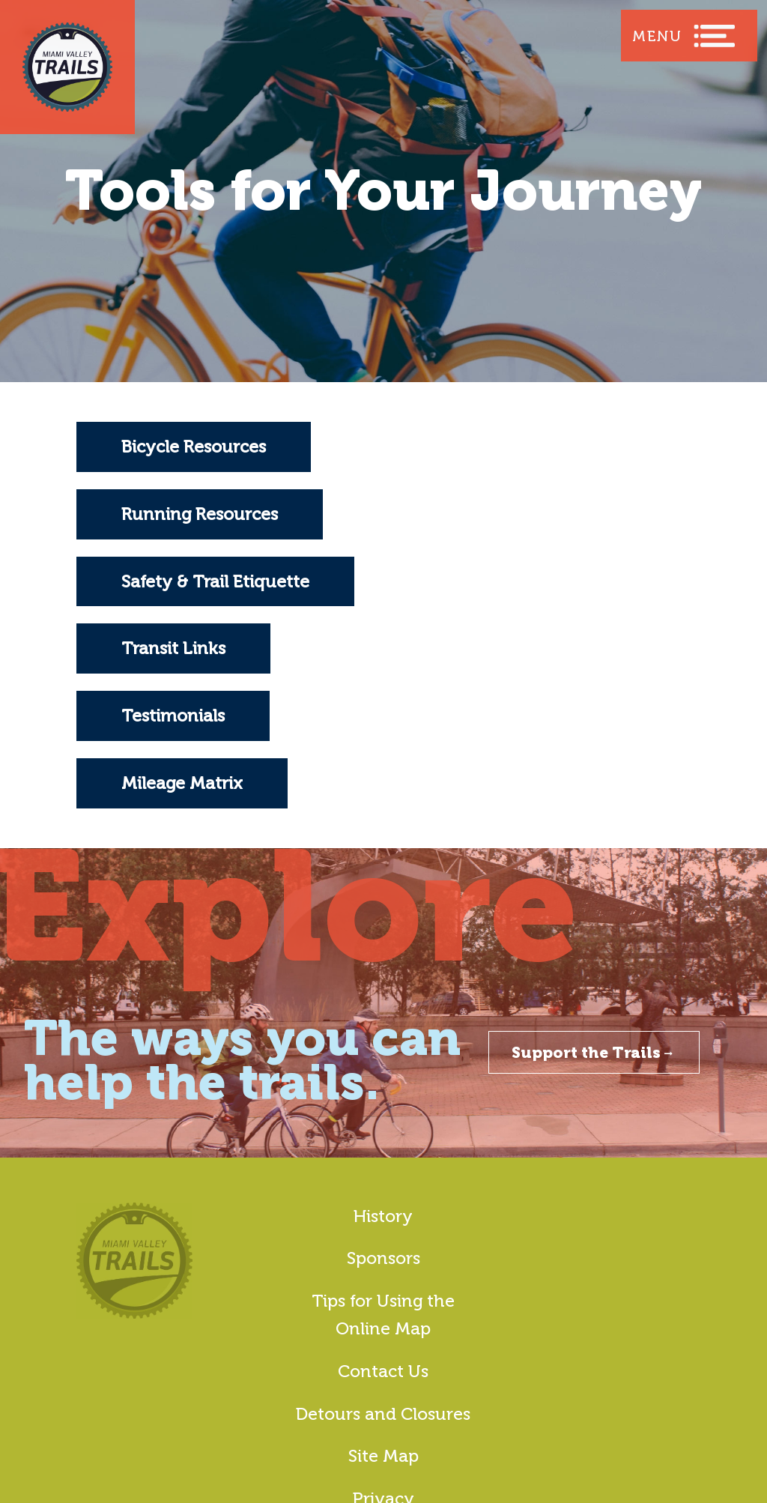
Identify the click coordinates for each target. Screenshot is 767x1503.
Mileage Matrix (182, 782)
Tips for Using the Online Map (383, 1314)
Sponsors (383, 1258)
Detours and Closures (383, 1413)
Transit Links (173, 648)
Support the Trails (594, 1052)
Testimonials (173, 715)
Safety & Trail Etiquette (215, 581)
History (383, 1216)
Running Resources (199, 513)
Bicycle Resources (193, 446)
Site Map (383, 1455)
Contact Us (383, 1371)
